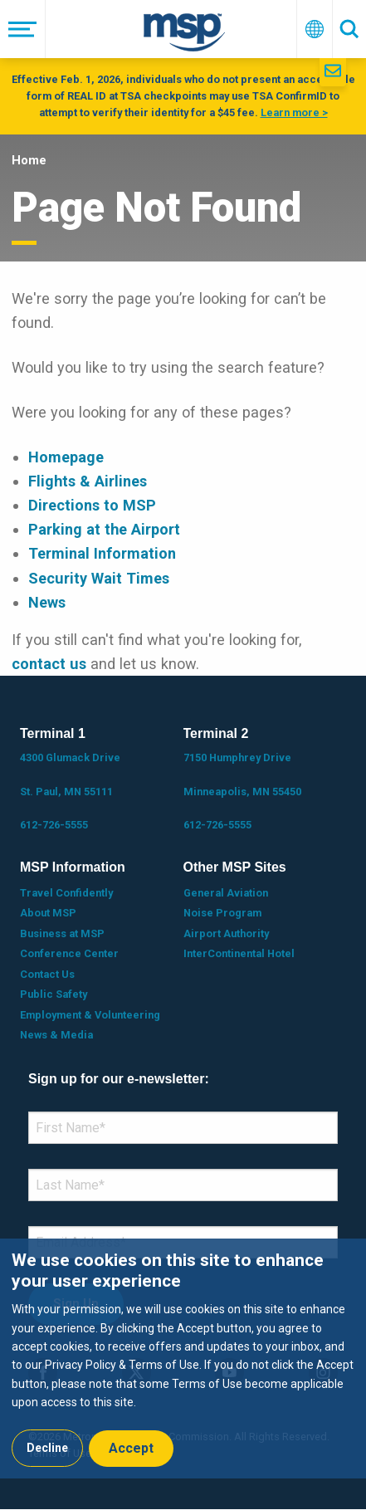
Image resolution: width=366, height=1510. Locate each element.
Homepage (66, 457)
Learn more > (294, 112)
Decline (47, 1447)
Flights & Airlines (87, 481)
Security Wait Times (98, 578)
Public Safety (53, 994)
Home (29, 160)
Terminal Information (102, 553)
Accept (131, 1448)
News (47, 602)
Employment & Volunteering (90, 1015)
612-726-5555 (54, 825)
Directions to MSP (92, 505)
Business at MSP (62, 933)
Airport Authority (226, 933)
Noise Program (222, 912)
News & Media (56, 1035)
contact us (49, 663)
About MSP (48, 912)
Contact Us (47, 974)
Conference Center (69, 953)
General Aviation (225, 893)
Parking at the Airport (104, 529)
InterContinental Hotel (239, 953)
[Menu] (23, 29)
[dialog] (183, 1358)
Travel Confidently (66, 893)
